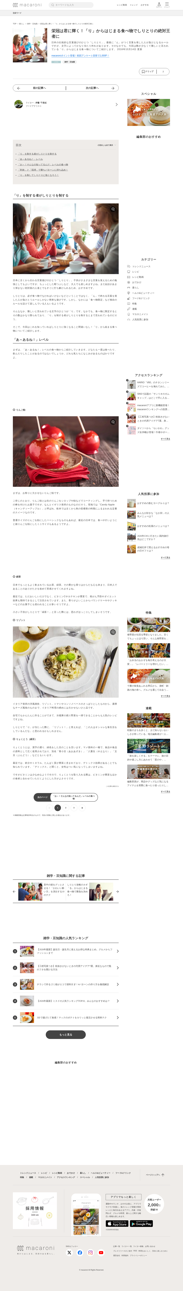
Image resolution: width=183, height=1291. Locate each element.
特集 (22, 1177)
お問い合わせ (150, 1246)
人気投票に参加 (102, 1177)
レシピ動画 (122, 5)
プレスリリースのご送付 (122, 1251)
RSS (135, 1251)
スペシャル (85, 1177)
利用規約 (125, 1256)
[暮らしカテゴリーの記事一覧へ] (56, 62)
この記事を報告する (112, 786)
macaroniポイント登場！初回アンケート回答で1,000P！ (80, 55)
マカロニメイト (45, 1177)
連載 (31, 1177)
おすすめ (145, 5)
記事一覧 (116, 1246)
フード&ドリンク (123, 1173)
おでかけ (71, 1173)
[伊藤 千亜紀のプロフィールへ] (66, 105)
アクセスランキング (66, 1177)
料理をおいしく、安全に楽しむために (153, 1251)
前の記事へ (39, 88)
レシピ (44, 1173)
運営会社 (116, 1256)
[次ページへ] (82, 807)
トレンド (134, 5)
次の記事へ (92, 88)
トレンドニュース (28, 1173)
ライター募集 (138, 1246)
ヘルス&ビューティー (100, 1173)
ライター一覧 (127, 1246)
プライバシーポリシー (138, 1256)
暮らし (83, 1173)
